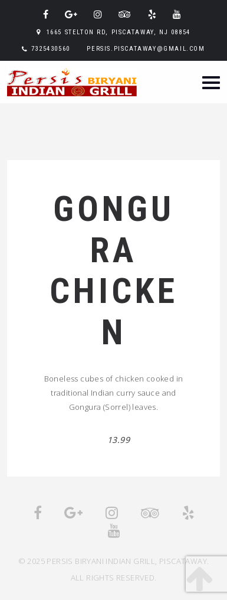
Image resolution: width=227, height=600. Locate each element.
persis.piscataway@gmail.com (146, 49)
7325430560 (50, 49)
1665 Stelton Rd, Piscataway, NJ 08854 (118, 32)
